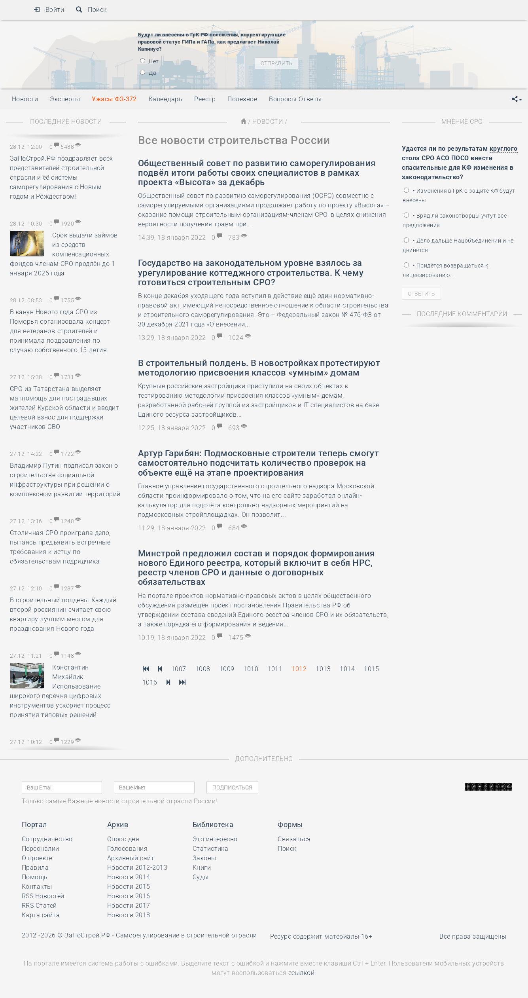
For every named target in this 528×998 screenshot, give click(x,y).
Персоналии (40, 848)
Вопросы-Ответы (295, 99)
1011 (274, 669)
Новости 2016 (128, 896)
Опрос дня (123, 839)
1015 (371, 669)
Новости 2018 (128, 915)
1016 (149, 682)
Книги (202, 867)
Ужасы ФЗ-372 (114, 99)
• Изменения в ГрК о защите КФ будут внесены (459, 195)
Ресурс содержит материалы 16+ (321, 936)
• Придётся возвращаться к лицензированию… (445, 270)
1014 (347, 669)
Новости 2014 (128, 877)
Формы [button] (290, 824)
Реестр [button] (205, 99)
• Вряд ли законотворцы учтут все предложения (455, 220)
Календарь (165, 99)
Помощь (35, 877)
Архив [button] (117, 824)
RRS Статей (39, 905)
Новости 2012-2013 (137, 867)
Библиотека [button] (213, 824)
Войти (49, 9)
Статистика (211, 848)
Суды (201, 877)
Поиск (91, 9)
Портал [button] (34, 824)
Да (148, 73)
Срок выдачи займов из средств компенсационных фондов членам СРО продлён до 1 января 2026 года (64, 254)
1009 (227, 669)
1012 (299, 669)
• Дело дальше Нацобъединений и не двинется (458, 245)
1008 (202, 669)
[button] (517, 99)
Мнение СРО (462, 121)
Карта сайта (41, 915)
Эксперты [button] (65, 99)
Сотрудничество (47, 839)
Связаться (294, 839)
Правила (35, 867)
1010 (250, 669)
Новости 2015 (128, 886)
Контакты (37, 886)
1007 (178, 669)
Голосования (127, 848)
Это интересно (215, 839)
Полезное (242, 99)
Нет (149, 61)
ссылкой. (302, 973)
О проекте (37, 858)
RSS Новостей (43, 896)
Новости (267, 121)
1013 (323, 669)
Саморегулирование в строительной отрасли (186, 935)
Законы (204, 858)
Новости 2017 (128, 905)
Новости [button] (25, 99)
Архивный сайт (130, 858)
